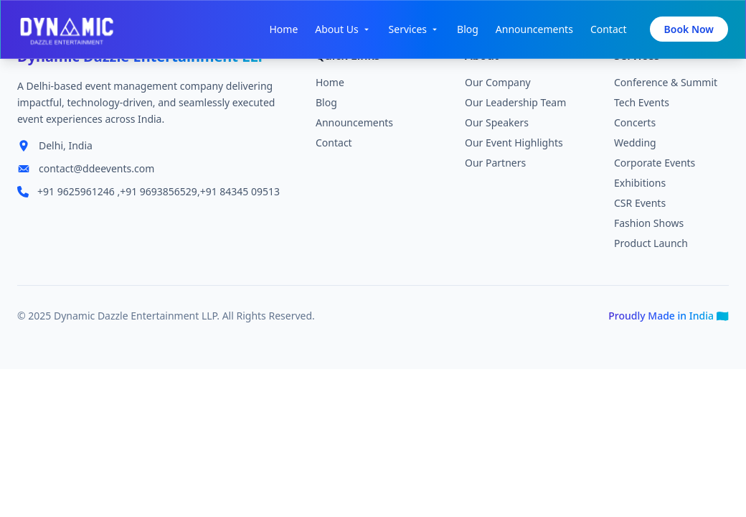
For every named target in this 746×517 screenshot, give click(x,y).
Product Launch (651, 246)
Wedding (635, 146)
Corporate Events (654, 166)
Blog (467, 29)
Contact (608, 29)
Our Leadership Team (515, 106)
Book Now (689, 29)
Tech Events (641, 106)
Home (283, 29)
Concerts (635, 126)
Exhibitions (640, 186)
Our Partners (495, 166)
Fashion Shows (649, 226)
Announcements (534, 29)
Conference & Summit (665, 86)
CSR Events (640, 206)
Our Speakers (497, 126)
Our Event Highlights (514, 146)
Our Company (498, 86)
